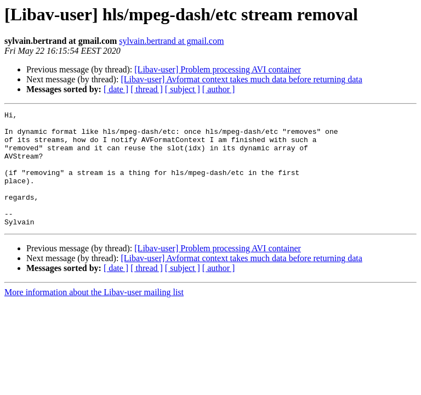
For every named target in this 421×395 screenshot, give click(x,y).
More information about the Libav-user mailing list (94, 315)
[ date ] (116, 89)
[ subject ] (182, 89)
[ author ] (218, 89)
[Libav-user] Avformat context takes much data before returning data (241, 79)
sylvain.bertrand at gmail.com (171, 41)
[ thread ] (146, 89)
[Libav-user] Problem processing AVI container (217, 69)
